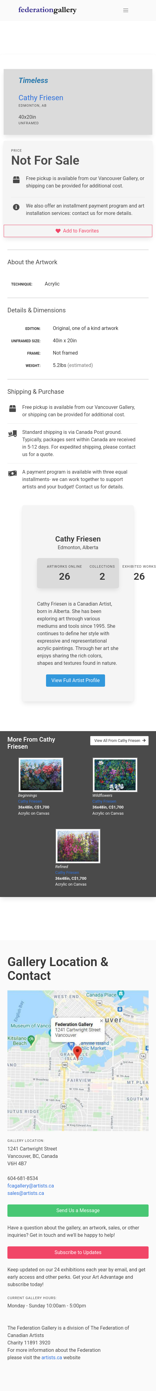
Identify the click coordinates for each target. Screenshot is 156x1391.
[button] (126, 10)
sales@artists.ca (25, 1193)
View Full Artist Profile (75, 680)
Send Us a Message (77, 1210)
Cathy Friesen (41, 97)
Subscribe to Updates (78, 1252)
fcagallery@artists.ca (30, 1186)
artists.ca (51, 1357)
